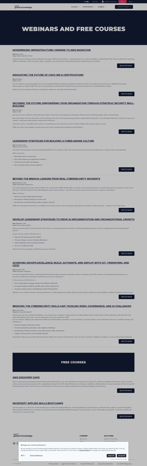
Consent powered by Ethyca (118, 459)
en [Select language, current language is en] (23, 455)
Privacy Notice (85, 450)
